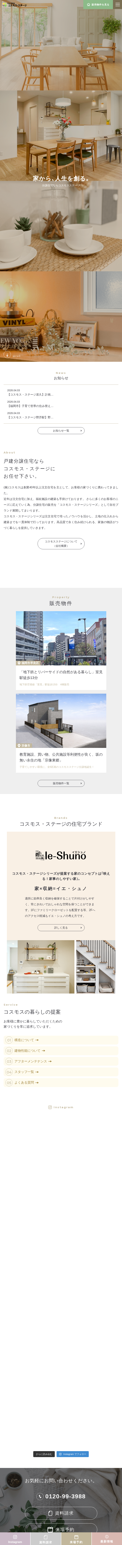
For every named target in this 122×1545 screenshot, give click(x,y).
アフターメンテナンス (33, 1061)
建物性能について (29, 1050)
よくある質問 (26, 1082)
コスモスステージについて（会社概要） (61, 543)
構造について (26, 1040)
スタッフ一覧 (26, 1072)
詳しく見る (61, 927)
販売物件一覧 (61, 783)
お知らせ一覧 (61, 430)
